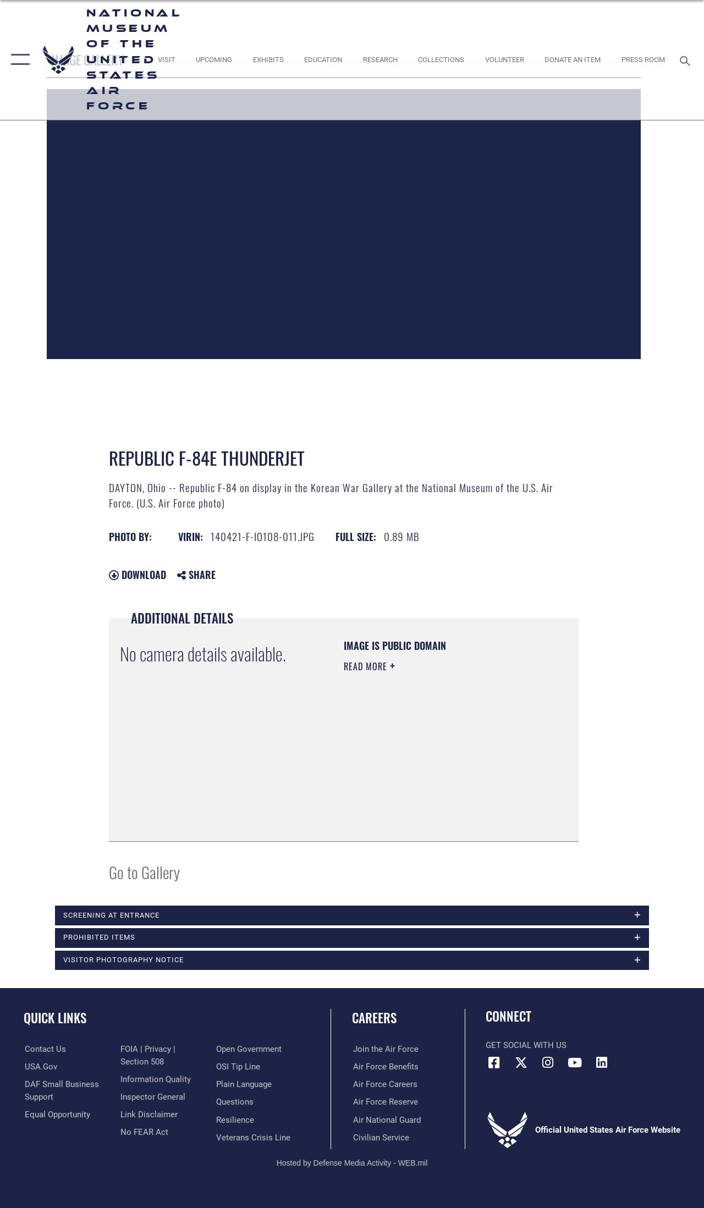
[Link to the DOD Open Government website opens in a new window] (249, 1049)
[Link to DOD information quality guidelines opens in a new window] (155, 1079)
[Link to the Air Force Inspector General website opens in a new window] (152, 1097)
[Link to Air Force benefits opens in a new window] (384, 1067)
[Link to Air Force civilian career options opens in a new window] (380, 1137)
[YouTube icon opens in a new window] (574, 1063)
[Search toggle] (687, 59)
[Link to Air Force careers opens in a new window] (384, 1084)
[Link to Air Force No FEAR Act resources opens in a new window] (144, 1132)
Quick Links (55, 1018)
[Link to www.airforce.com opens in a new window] (384, 1049)
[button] (18, 60)
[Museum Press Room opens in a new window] (643, 60)
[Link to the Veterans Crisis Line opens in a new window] (253, 1137)
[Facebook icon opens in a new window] (494, 1063)
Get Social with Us (526, 1046)
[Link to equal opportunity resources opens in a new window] (56, 1114)
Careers (374, 1018)
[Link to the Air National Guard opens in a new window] (386, 1119)
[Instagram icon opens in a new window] (548, 1063)
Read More (367, 666)
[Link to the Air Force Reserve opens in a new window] (384, 1102)
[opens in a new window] (166, 60)
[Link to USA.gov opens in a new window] (40, 1067)
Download (137, 574)
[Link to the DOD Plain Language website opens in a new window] (244, 1084)
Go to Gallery (144, 872)
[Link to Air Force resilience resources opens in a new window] (235, 1119)
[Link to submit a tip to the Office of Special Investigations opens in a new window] (238, 1067)
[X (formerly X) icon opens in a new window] (521, 1063)
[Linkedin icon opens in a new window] (601, 1063)
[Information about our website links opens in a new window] (148, 1114)
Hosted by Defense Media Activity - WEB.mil (352, 1162)
